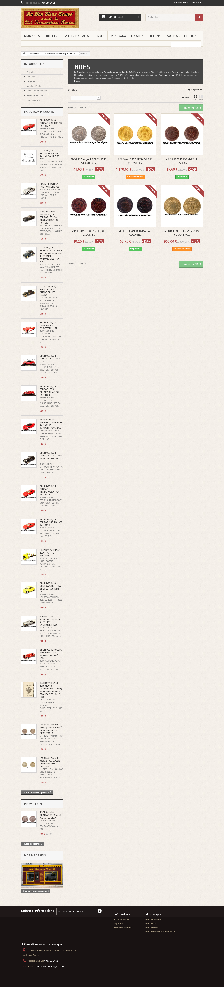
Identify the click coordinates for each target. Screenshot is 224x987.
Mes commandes (153, 919)
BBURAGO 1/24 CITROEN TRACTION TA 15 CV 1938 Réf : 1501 (51, 457)
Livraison (30, 77)
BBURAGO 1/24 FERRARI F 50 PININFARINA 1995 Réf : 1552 (49, 390)
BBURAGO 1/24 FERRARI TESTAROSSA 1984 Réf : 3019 (49, 490)
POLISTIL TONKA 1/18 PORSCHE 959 (49, 185)
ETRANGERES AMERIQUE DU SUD (60, 53)
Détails (77, 81)
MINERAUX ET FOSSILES (127, 36)
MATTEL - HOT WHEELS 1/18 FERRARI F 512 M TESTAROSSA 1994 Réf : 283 (49, 217)
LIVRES (99, 36)
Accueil (29, 72)
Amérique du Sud (166, 75)
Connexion (196, 2)
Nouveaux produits (39, 111)
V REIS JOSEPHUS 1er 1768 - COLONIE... (88, 232)
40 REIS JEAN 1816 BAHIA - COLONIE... (135, 232)
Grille (195, 98)
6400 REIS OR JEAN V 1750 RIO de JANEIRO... (181, 232)
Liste (201, 98)
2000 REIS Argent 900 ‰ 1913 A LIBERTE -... (89, 161)
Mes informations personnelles (160, 931)
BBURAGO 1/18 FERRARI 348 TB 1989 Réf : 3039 (51, 123)
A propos (118, 923)
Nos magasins (33, 100)
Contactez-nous (180, 2)
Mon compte (153, 914)
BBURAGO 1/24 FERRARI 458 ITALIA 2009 (50, 358)
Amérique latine (164, 72)
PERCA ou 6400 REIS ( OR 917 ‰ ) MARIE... (135, 161)
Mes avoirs (150, 923)
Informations (35, 64)
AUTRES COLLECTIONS (182, 36)
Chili (128, 78)
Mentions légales (34, 86)
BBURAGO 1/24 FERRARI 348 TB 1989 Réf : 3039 (51, 522)
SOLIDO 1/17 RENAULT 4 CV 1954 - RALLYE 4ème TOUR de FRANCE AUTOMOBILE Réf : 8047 (51, 254)
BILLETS (51, 36)
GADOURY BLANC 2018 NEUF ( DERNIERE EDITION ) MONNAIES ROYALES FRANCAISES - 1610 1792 (51, 690)
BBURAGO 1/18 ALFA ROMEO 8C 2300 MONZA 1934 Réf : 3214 (51, 653)
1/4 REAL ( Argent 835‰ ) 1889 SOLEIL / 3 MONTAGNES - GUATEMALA (51, 728)
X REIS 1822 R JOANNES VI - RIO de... (182, 161)
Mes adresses (152, 927)
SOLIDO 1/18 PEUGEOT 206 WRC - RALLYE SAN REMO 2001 (50, 154)
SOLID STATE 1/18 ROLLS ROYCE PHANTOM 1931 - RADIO (49, 290)
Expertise (30, 81)
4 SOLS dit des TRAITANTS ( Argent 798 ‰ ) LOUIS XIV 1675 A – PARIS (50, 816)
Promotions (33, 804)
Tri (69, 97)
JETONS (155, 36)
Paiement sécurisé (34, 95)
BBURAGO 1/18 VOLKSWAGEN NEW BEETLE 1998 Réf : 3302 (50, 587)
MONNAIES (32, 36)
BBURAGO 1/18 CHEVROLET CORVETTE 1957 (48, 325)
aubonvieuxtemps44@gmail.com (49, 966)
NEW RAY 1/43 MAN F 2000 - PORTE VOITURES (51, 553)
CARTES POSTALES (76, 36)
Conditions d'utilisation (36, 91)
